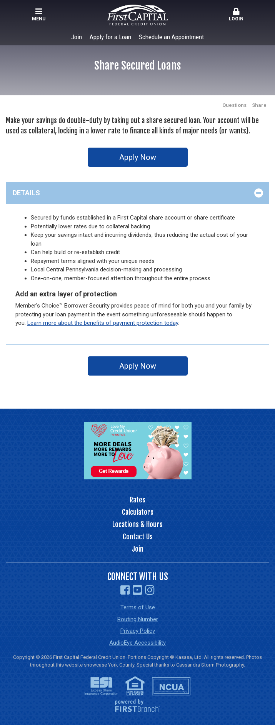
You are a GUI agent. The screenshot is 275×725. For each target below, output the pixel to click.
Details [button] (26, 193)
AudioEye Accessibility (137, 642)
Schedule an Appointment (171, 37)
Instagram (150, 590)
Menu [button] (39, 15)
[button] (236, 15)
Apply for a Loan (110, 37)
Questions (234, 105)
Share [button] (259, 105)
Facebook (125, 590)
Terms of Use (137, 607)
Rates (137, 500)
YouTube (137, 590)
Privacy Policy (137, 630)
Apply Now (137, 157)
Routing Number (137, 619)
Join (76, 37)
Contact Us (138, 536)
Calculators (137, 512)
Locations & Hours (137, 524)
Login (236, 15)
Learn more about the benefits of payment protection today (102, 322)
